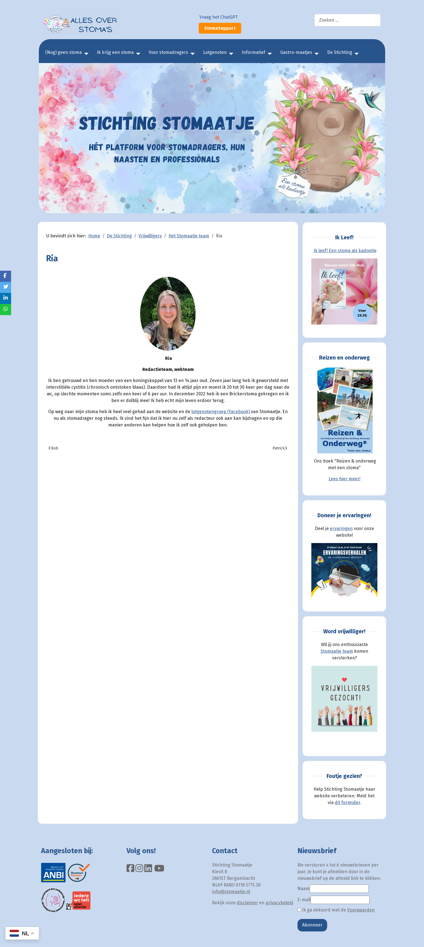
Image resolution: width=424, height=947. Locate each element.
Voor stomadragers (168, 52)
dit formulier (347, 802)
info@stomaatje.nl (231, 891)
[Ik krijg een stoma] (137, 54)
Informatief (253, 52)
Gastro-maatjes (296, 52)
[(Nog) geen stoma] (85, 54)
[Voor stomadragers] (191, 54)
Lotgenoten (215, 52)
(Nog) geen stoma (63, 52)
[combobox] (347, 20)
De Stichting (339, 52)
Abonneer (312, 925)
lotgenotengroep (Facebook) (221, 411)
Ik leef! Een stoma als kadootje (345, 250)
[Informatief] (268, 54)
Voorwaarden (361, 910)
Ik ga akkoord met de (336, 910)
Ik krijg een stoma (115, 52)
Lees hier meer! (344, 478)
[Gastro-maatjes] (315, 54)
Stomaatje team (336, 651)
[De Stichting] (355, 54)
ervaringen (341, 528)
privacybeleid (279, 902)
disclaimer (247, 902)
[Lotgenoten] (230, 54)
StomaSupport (220, 28)
